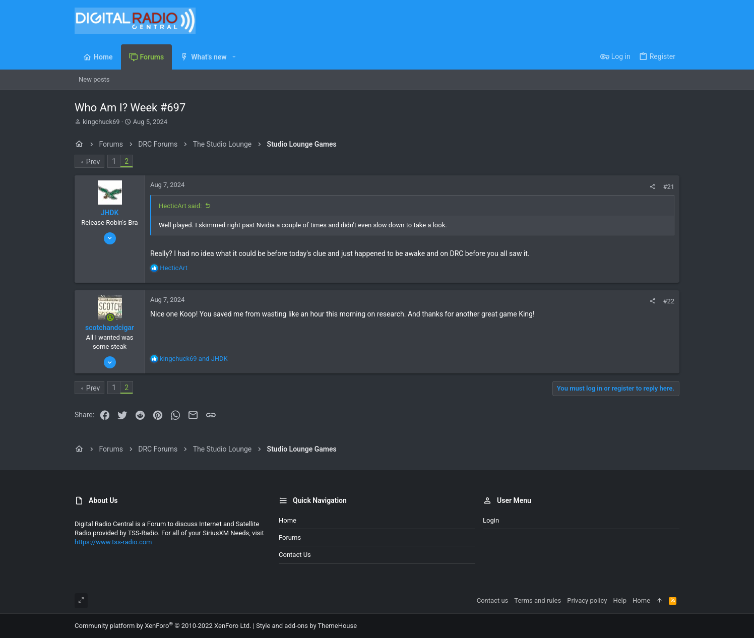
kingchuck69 (101, 121)
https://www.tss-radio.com (113, 542)
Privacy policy (587, 600)
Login (491, 520)
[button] (234, 57)
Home (287, 520)
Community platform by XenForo (163, 625)
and (194, 358)
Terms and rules (537, 600)
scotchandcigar (109, 328)
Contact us (295, 554)
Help (619, 600)
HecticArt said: (180, 206)
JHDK (110, 213)
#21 (668, 186)
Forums (290, 537)
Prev (93, 162)
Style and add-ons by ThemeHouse (306, 625)
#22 (668, 301)
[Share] (652, 187)
